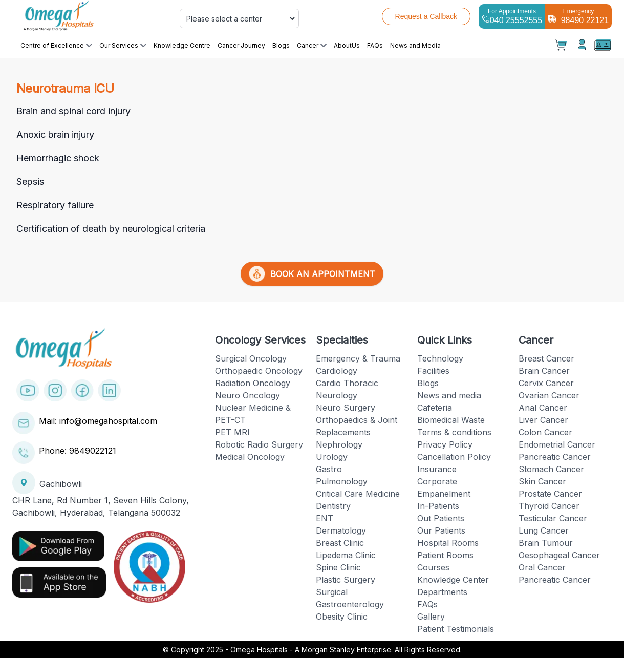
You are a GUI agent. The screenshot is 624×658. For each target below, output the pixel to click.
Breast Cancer (546, 358)
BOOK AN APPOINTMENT (312, 274)
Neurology (336, 395)
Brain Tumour (546, 543)
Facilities (433, 371)
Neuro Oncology (247, 395)
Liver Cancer (543, 420)
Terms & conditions (454, 432)
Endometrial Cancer (557, 444)
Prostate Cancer (550, 494)
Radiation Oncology (252, 383)
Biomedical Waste (451, 420)
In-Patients (438, 506)
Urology (332, 457)
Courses (433, 567)
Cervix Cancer (546, 383)
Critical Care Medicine (358, 494)
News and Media (415, 45)
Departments (442, 592)
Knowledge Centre (182, 45)
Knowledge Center (453, 580)
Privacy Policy (444, 444)
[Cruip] (86, 16)
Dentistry (333, 506)
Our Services (122, 45)
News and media (449, 395)
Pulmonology (342, 481)
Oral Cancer (542, 567)
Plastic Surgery (345, 580)
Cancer (312, 45)
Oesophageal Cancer (559, 555)
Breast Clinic (340, 543)
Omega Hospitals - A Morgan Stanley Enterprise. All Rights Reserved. (346, 649)
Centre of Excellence (56, 45)
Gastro (329, 469)
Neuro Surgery (345, 407)
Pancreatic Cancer (555, 457)
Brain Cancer (544, 371)
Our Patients (441, 530)
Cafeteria (434, 407)
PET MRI (232, 432)
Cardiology (336, 371)
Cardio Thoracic (347, 383)
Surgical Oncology (251, 358)
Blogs (281, 45)
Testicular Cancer (553, 518)
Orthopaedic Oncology (259, 371)
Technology (440, 358)
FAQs (375, 45)
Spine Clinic (338, 567)
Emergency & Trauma (358, 358)
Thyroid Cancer (549, 506)
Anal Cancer (543, 407)
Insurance (437, 469)
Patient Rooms (445, 555)
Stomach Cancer (551, 469)
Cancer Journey (241, 45)
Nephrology (339, 444)
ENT (324, 518)
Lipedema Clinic (346, 555)
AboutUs (347, 45)
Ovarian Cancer (549, 395)
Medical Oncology (250, 457)
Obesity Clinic (342, 616)
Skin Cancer (542, 481)
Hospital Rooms (448, 543)
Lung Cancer (544, 530)
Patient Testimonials (455, 629)
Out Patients (440, 518)
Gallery (431, 616)
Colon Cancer (545, 432)
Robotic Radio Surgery (259, 444)
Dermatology (341, 530)
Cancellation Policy (454, 457)
